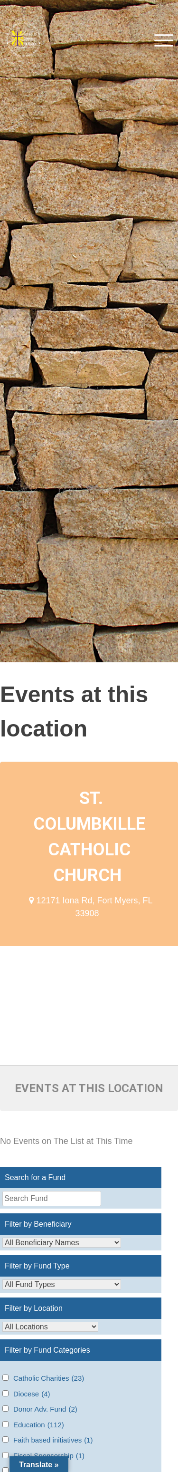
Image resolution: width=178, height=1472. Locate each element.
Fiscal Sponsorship (48, 1456)
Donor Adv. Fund (45, 1409)
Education (38, 1425)
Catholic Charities (48, 1378)
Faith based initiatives (53, 1440)
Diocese (31, 1394)
